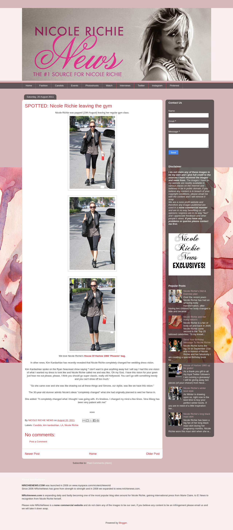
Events (74, 85)
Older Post (153, 453)
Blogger (123, 522)
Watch (109, 85)
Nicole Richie (71, 425)
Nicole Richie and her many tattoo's (194, 318)
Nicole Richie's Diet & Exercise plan (194, 292)
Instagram (157, 85)
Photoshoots (91, 85)
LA (61, 425)
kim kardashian (51, 425)
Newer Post (32, 453)
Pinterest (174, 85)
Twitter (141, 85)
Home (29, 85)
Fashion (43, 85)
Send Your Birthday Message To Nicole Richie (197, 341)
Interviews (125, 85)
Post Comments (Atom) (99, 463)
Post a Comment (38, 441)
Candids (59, 85)
